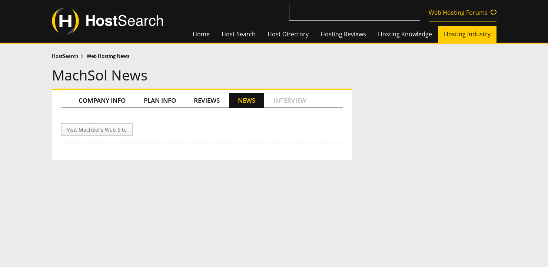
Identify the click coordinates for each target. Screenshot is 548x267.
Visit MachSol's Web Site (97, 129)
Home (201, 34)
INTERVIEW (289, 100)
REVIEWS (207, 100)
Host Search (239, 34)
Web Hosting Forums (458, 13)
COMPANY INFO (102, 100)
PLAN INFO (160, 100)
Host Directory (288, 34)
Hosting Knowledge (405, 34)
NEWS (246, 100)
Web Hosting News (108, 56)
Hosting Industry (467, 34)
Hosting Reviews (343, 34)
